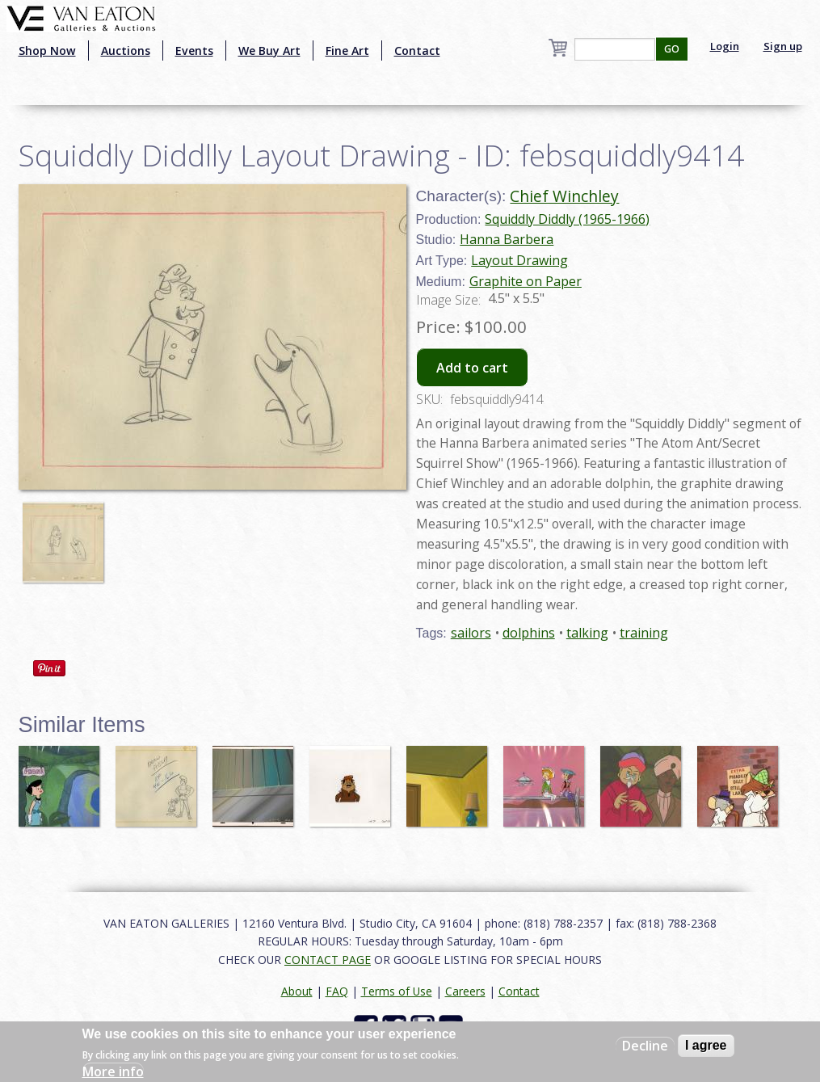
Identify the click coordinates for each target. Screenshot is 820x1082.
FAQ (337, 991)
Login (724, 46)
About (297, 991)
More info (113, 1071)
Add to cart (472, 368)
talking (587, 633)
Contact (417, 50)
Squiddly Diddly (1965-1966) (567, 219)
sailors (471, 633)
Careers (465, 991)
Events (194, 50)
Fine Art (347, 50)
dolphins (529, 633)
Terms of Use (396, 991)
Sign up (782, 46)
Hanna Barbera (506, 239)
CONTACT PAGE (327, 959)
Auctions (125, 50)
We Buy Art (269, 50)
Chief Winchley (564, 196)
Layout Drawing (519, 260)
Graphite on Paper (525, 281)
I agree (706, 1045)
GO (671, 49)
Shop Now (47, 50)
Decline (645, 1046)
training (644, 633)
